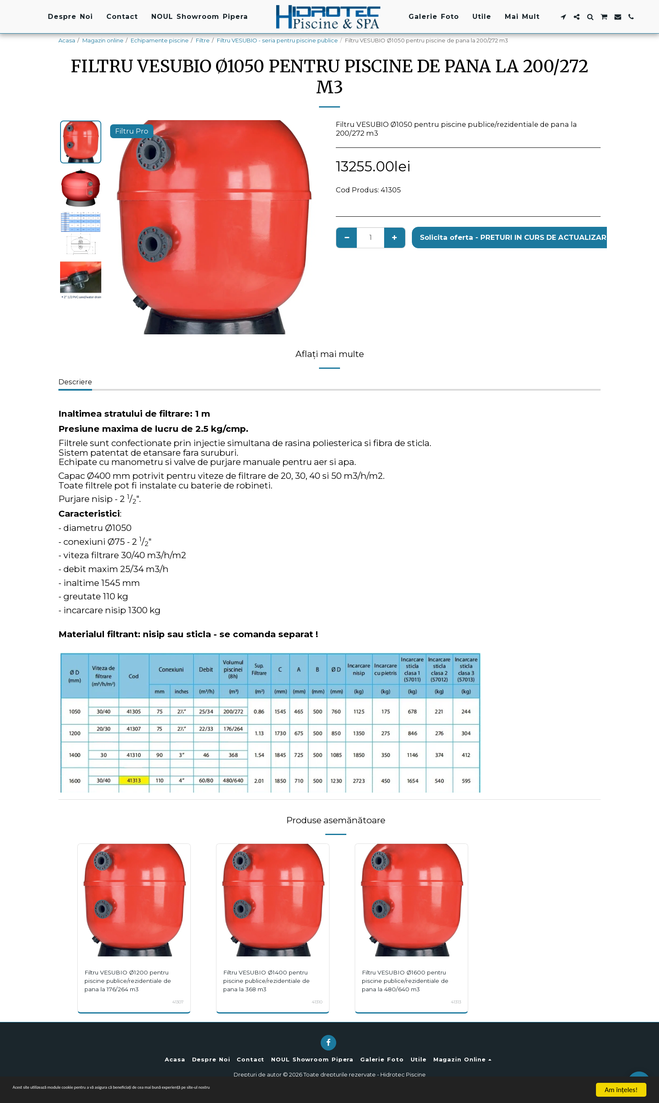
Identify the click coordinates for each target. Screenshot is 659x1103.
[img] (134, 900)
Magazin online (103, 40)
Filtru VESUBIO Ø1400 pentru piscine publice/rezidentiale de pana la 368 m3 (271, 984)
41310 (315, 1002)
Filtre (203, 40)
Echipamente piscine (160, 40)
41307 (176, 1002)
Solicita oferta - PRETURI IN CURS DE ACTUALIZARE (515, 237)
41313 (454, 1002)
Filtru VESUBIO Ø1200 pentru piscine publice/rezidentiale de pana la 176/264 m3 (132, 984)
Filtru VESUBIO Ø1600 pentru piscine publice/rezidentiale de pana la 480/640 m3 (410, 984)
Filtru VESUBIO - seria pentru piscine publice (277, 40)
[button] (563, 16)
